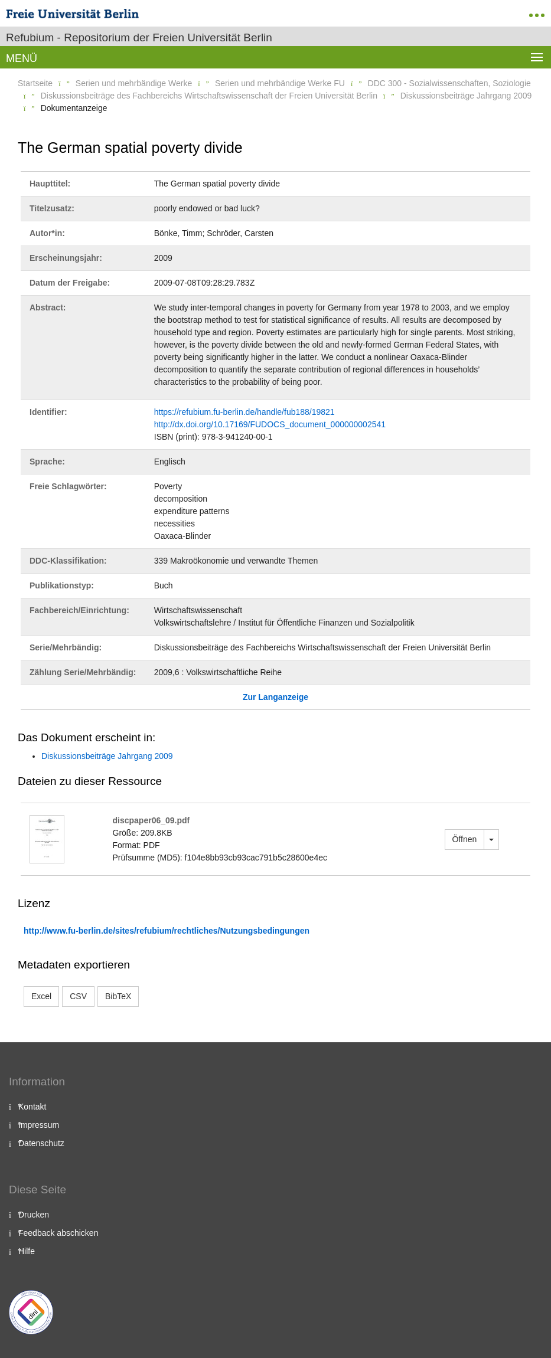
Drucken (33, 1214)
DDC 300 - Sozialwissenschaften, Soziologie (449, 83)
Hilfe (26, 1251)
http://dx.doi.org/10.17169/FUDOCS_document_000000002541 (270, 424)
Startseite (35, 83)
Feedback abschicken (58, 1233)
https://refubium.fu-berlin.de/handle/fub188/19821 (244, 412)
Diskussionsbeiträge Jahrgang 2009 (466, 95)
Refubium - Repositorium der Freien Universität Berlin (139, 37)
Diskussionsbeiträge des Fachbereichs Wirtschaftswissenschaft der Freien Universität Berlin (209, 95)
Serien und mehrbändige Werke (134, 83)
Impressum (38, 1125)
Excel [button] (41, 996)
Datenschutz (41, 1143)
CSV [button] (78, 996)
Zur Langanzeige (275, 697)
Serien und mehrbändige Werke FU (280, 83)
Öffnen (464, 839)
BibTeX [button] (118, 996)
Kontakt (32, 1106)
